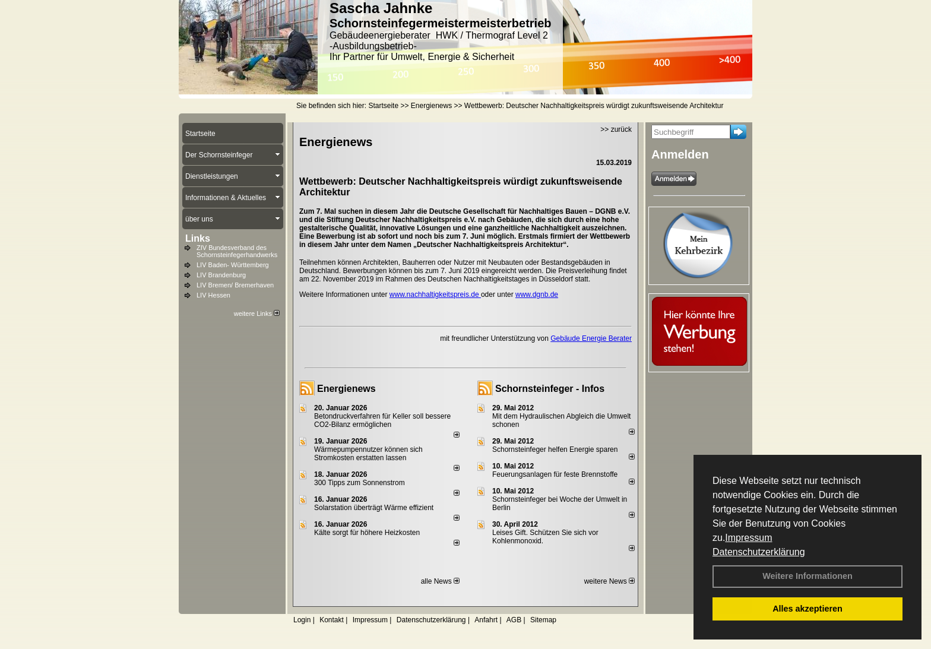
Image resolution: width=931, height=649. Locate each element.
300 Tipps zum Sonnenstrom (359, 483)
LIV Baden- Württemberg (233, 264)
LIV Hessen (213, 295)
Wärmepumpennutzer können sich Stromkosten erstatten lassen (368, 453)
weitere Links (257, 313)
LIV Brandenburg (221, 274)
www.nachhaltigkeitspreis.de (435, 294)
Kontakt (331, 620)
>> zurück (616, 129)
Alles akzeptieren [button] (807, 608)
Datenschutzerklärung (758, 552)
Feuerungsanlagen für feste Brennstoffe (555, 474)
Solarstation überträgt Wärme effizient (373, 508)
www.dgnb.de (536, 294)
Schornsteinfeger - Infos (549, 389)
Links (197, 238)
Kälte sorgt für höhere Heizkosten (368, 532)
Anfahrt (486, 620)
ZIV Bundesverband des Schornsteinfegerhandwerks (237, 251)
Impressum (748, 538)
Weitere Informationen (807, 576)
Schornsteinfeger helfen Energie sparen (555, 449)
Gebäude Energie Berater (591, 338)
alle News (440, 581)
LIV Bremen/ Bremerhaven (235, 285)
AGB (513, 620)
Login (302, 620)
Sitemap (543, 620)
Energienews (346, 389)
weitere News (609, 581)
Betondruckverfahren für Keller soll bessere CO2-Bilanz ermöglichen (382, 420)
